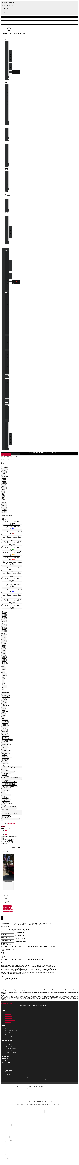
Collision (5, 1060)
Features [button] (4, 728)
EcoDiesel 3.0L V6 (6, 816)
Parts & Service (6, 169)
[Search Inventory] (29, 1093)
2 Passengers (5, 719)
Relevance (3, 923)
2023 (3, 495)
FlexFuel (4, 714)
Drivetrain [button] (4, 691)
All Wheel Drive (5, 692)
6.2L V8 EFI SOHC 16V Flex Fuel (9, 808)
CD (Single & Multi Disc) (7, 740)
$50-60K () (4, 511)
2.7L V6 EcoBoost (6, 790)
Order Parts (11, 182)
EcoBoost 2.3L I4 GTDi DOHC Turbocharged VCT (12, 814)
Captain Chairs (5, 741)
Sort (3, 838)
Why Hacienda (14, 228)
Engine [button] (3, 698)
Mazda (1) (4, 482)
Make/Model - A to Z (5, 924)
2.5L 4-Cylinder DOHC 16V (8, 783)
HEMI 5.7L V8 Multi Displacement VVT (10, 819)
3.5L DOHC (4, 796)
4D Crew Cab (5, 762)
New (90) (4, 470)
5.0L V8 (3, 805)
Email (6, 1160)
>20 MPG (4, 614)
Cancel (2, 975)
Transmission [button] (5, 705)
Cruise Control (5, 743)
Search (3, 826)
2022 (3, 493)
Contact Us (11, 243)
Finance (7, 141)
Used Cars (6, 81)
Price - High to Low (22, 923)
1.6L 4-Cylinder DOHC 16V (8, 771)
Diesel (3, 712)
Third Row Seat (5, 759)
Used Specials (11, 132)
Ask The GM (10, 223)
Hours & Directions (11, 218)
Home (2, 456)
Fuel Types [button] (4, 711)
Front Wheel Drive (6, 695)
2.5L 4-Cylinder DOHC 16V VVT (9, 784)
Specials (7, 126)
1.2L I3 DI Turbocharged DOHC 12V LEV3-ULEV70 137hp (11, 767)
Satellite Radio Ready (7, 757)
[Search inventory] (7, 825)
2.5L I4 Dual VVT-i (6, 787)
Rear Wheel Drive (6, 696)
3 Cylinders (4, 699)
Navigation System (6, 750)
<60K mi (3, 653)
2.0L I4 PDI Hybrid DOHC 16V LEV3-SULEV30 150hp (11, 778)
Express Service (11, 179)
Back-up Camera (5, 735)
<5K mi (3, 644)
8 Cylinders (4, 704)
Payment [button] (4, 514)
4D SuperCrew (5, 763)
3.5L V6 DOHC (5, 797)
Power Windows (5, 753)
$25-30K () (4, 506)
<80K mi (3, 654)
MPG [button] (2, 610)
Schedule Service (12, 176)
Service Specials (11, 135)
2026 (3, 499)
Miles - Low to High (26, 924)
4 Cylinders (4, 701)
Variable (3, 709)
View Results (11, 823)
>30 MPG (4, 617)
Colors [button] (3, 518)
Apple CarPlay (5, 734)
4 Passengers (5, 721)
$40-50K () (4, 509)
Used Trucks (11, 93)
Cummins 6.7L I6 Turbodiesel (8, 809)
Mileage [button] (3, 643)
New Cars (6, 39)
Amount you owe (20, 938)
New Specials (11, 129)
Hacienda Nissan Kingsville (14, 34)
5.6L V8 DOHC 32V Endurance (9, 806)
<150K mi (4, 659)
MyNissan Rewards (11, 189)
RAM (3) (4, 485)
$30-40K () (4, 508)
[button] (5, 246)
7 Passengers (5, 725)
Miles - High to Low (36, 924)
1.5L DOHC (4, 769)
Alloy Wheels (5, 731)
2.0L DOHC (4, 774)
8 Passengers (5, 727)
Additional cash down (21, 941)
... (5, 830)
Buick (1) (4, 474)
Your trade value (19, 935)
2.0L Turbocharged (6, 780)
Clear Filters (4, 823)
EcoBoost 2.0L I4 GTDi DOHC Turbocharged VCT (12, 811)
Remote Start (5, 756)
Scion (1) (4, 486)
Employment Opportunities (16, 231)
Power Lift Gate (5, 751)
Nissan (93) (4, 483)
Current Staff (15, 237)
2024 (3, 496)
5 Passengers (5, 722)
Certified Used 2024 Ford (7, 850)
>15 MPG (4, 612)
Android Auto (5, 732)
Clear (2, 830)
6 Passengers (5, 724)
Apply (2, 976)
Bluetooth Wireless (6, 738)
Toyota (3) (4, 488)
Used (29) (4, 472)
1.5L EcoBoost (5, 770)
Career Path (14, 234)
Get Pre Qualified (10, 165)
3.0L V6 (3, 793)
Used (4, 1025)
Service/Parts (7, 1041)
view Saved (10, 839)
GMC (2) (4, 479)
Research (7, 197)
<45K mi (3, 652)
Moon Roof (4, 749)
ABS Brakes (4, 730)
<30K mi (3, 650)
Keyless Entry (5, 746)
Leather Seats (5, 747)
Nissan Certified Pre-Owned (11, 118)
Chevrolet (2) (5, 476)
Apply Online (11, 148)
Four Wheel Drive (6, 693)
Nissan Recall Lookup (11, 186)
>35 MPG (4, 618)
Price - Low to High (11, 923)
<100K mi (4, 656)
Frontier (16, 72)
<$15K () (4, 502)
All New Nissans (10, 44)
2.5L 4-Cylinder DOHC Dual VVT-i (9, 786)
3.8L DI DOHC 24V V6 (7, 803)
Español (6, 8)
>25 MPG (4, 615)
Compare (4, 839)
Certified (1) (4, 469)
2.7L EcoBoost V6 (6, 789)
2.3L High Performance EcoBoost (9, 781)
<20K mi (3, 649)
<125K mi (4, 657)
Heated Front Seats (6, 744)
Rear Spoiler (4, 754)
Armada (16, 61)
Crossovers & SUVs (12, 48)
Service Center (11, 173)
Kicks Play (14, 57)
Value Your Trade (10, 78)
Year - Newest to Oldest (33, 923)
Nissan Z (11, 74)
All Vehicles (6, 456)
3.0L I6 (3, 792)
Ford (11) (4, 477)
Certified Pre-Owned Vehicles (12, 112)
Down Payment (19, 932)
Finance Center (12, 145)
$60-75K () (4, 512)
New (11, 456)
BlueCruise (4, 737)
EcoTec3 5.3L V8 (5, 817)
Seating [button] (3, 718)
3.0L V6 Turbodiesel (6, 794)
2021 (3, 492)
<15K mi (3, 647)
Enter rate (17, 961)
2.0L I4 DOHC (5, 776)
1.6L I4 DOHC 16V (6, 773)
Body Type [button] (4, 663)
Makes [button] (3, 473)
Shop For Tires (6, 193)
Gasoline (4, 715)
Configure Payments (6, 515)
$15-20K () (4, 504)
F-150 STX (6, 853)
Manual (3, 708)
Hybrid (3, 717)
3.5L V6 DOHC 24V (6, 799)
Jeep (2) (3, 480)
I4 (2, 820)
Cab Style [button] (4, 760)
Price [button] (2, 501)
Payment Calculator (12, 151)
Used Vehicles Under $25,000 (11, 106)
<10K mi (3, 646)
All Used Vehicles (10, 86)
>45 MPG (4, 621)
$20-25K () (4, 505)
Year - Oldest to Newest (45, 923)
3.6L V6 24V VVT (6, 802)
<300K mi (4, 662)
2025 (3, 498)
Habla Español (11, 240)
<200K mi (4, 660)
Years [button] (3, 489)
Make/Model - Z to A (16, 924)
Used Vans (11, 102)
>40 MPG (4, 620)
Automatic (4, 706)
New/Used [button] (4, 467)
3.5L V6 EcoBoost (6, 800)
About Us (6, 213)
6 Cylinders (4, 702)
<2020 (3, 490)
